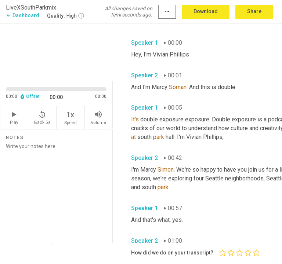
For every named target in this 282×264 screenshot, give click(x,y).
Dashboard (22, 15)
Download (206, 11)
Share (254, 11)
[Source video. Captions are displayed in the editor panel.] (56, 51)
